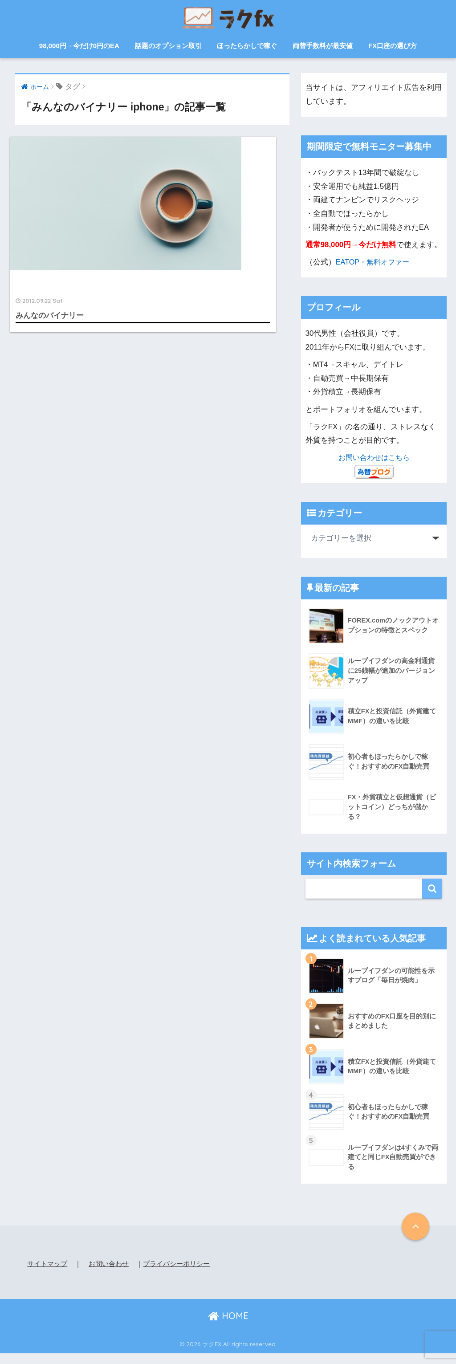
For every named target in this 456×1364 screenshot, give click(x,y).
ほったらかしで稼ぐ (247, 45)
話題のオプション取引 (168, 45)
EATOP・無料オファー (374, 262)
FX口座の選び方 (392, 45)
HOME (228, 1326)
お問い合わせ (112, 1263)
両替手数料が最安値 (323, 45)
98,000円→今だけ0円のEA (79, 45)
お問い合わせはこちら (374, 457)
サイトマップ (48, 1263)
